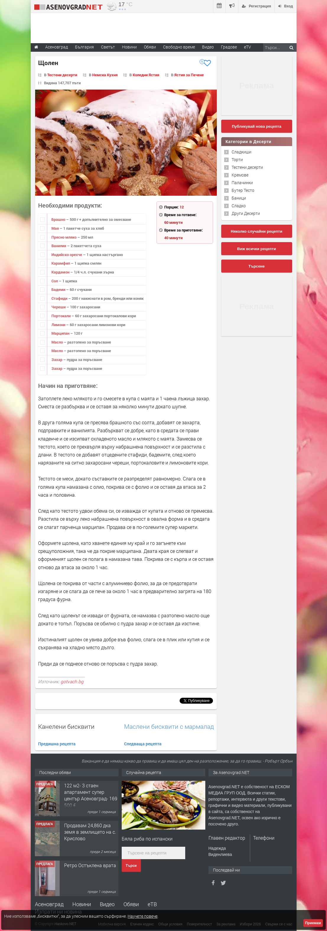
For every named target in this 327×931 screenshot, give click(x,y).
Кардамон (60, 272)
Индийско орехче (67, 254)
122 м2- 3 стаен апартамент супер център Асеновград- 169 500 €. (90, 795)
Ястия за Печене (189, 74)
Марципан (60, 333)
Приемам (313, 923)
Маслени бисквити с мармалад (169, 726)
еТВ (152, 904)
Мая (55, 228)
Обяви (131, 904)
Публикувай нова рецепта (256, 126)
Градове (229, 47)
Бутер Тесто (243, 190)
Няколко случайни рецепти (256, 231)
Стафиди (59, 298)
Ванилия (59, 245)
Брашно (58, 219)
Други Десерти (246, 213)
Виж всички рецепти (256, 249)
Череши (58, 307)
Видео (107, 904)
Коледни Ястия (146, 74)
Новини (129, 47)
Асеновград (49, 904)
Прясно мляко (64, 237)
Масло (57, 342)
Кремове (240, 175)
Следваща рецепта (143, 744)
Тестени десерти (62, 74)
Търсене (256, 266)
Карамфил (61, 263)
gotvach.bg (72, 681)
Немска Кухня (105, 74)
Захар (57, 359)
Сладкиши (241, 152)
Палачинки (242, 182)
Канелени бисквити (66, 726)
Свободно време (179, 47)
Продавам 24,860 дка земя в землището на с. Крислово (90, 832)
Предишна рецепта (57, 744)
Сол (55, 281)
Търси (131, 866)
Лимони (58, 324)
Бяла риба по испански (147, 839)
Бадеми (58, 289)
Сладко (239, 205)
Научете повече (142, 916)
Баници (239, 198)
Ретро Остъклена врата (90, 865)
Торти (237, 159)
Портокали (61, 315)
